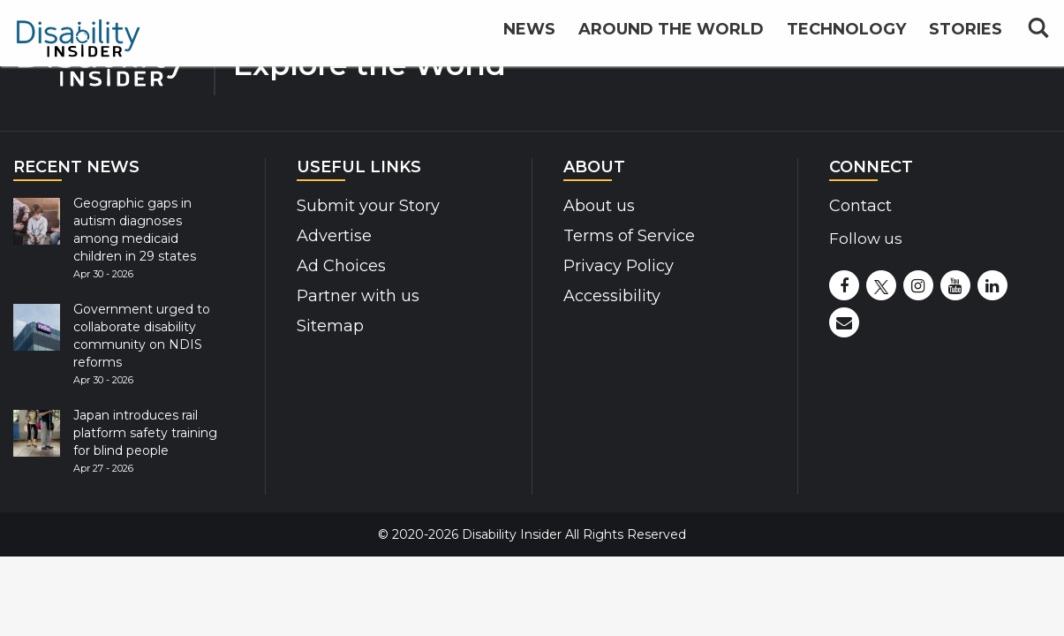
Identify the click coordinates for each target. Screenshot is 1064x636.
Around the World (671, 37)
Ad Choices (341, 266)
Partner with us (358, 296)
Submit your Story (368, 206)
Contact (860, 206)
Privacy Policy (618, 266)
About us (599, 206)
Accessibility (611, 296)
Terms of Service (629, 236)
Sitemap (330, 326)
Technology (846, 37)
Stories (965, 37)
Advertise (334, 236)
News (529, 37)
